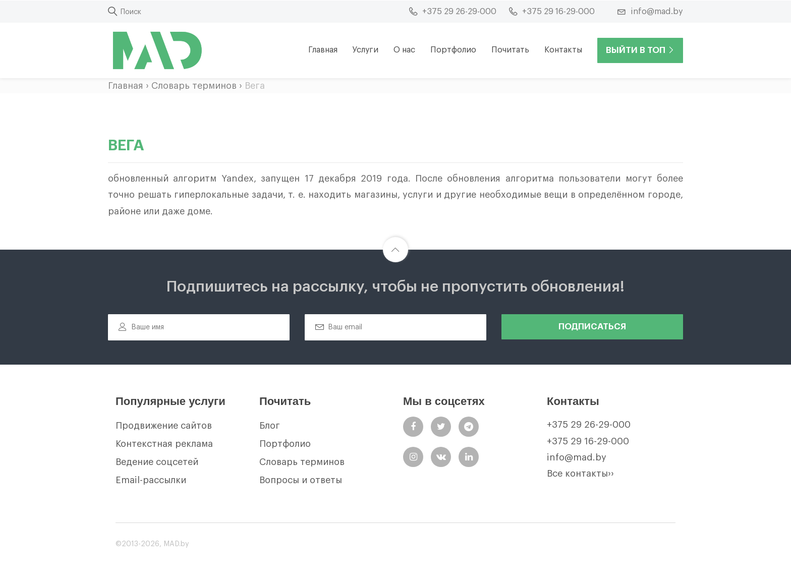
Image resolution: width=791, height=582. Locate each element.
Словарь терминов (194, 85)
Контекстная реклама (164, 443)
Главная (322, 50)
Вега (255, 85)
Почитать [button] (510, 50)
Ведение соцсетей (157, 462)
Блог (269, 425)
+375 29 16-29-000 (588, 441)
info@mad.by (576, 457)
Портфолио (453, 50)
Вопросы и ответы (300, 480)
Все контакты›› (580, 473)
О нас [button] (404, 50)
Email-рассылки (151, 480)
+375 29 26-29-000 (589, 424)
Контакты (563, 50)
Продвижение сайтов (164, 425)
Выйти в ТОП (640, 50)
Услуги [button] (365, 50)
